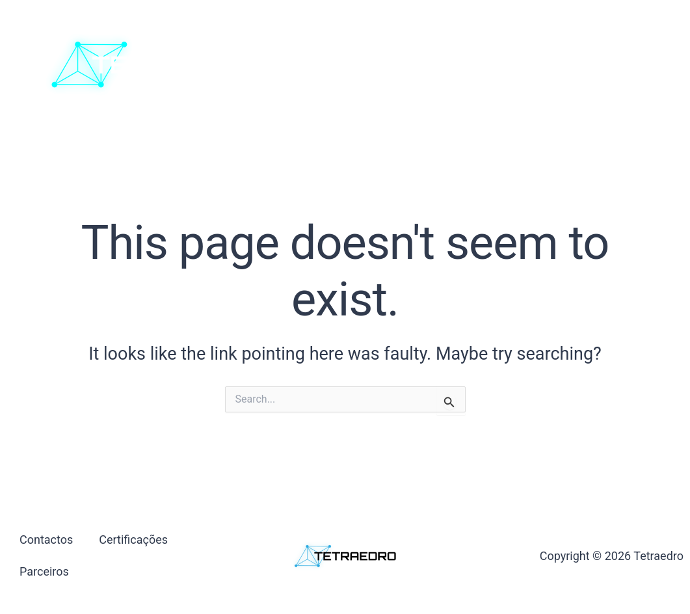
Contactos (361, 64)
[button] (621, 65)
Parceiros (528, 64)
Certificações (446, 64)
